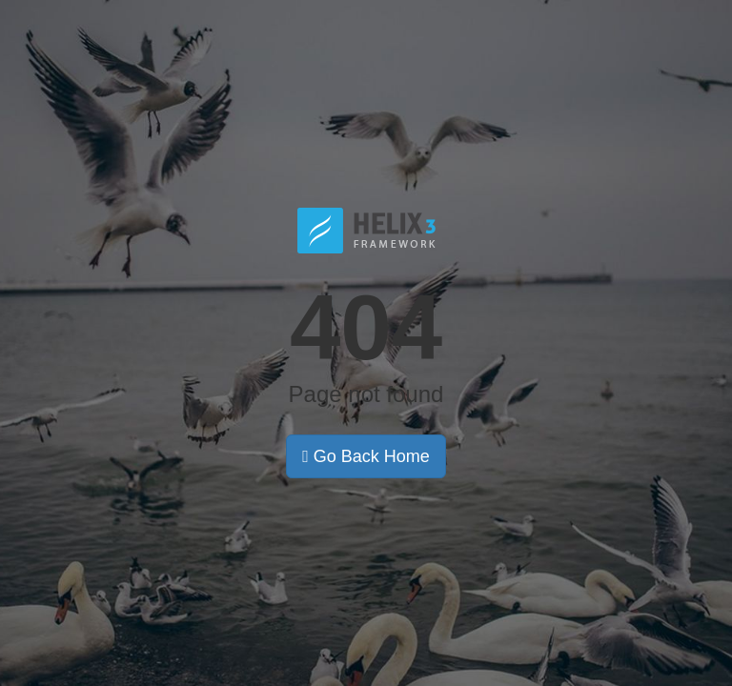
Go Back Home (366, 456)
